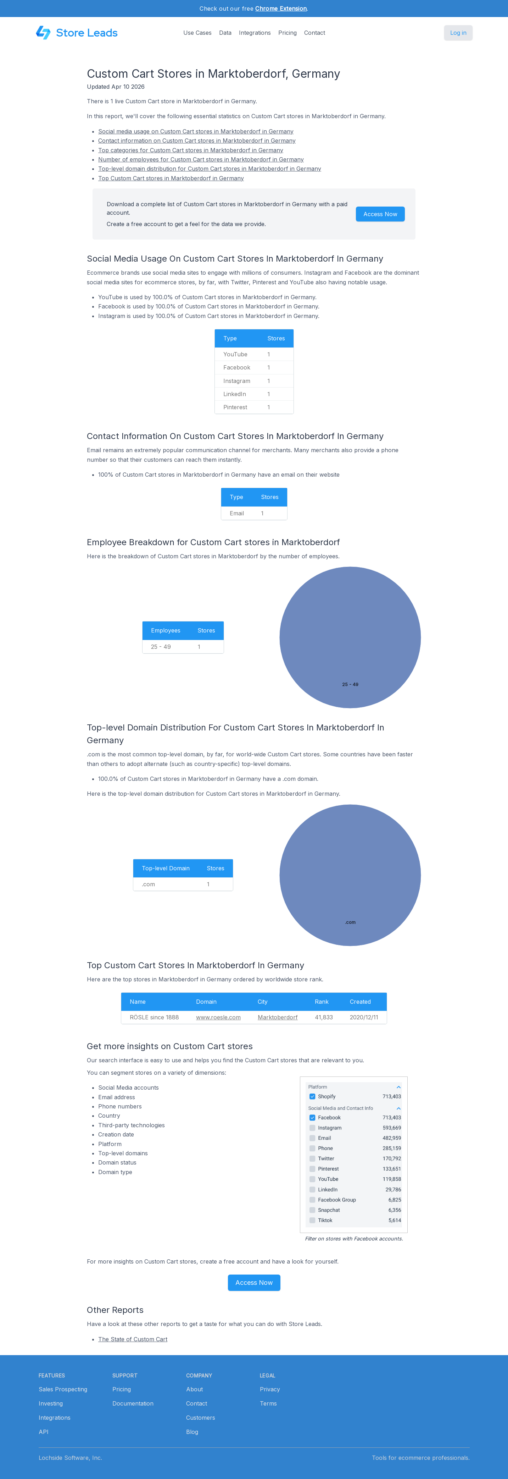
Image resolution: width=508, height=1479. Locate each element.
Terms (268, 1403)
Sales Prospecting (63, 1389)
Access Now (380, 214)
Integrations (255, 32)
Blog (192, 1431)
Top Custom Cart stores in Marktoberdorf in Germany (171, 178)
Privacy (270, 1389)
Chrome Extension (281, 8)
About (194, 1389)
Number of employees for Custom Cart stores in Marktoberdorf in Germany (201, 159)
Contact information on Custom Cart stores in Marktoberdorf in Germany (197, 140)
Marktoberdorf (278, 1017)
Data (225, 32)
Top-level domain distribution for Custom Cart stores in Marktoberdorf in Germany (209, 168)
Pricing (287, 32)
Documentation (132, 1403)
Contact (314, 32)
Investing (51, 1403)
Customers (200, 1417)
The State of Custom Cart (132, 1339)
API (44, 1431)
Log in (458, 32)
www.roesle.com (218, 1017)
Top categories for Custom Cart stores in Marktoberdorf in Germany (190, 150)
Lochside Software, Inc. (70, 1457)
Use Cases (197, 32)
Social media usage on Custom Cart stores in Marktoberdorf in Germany (196, 131)
